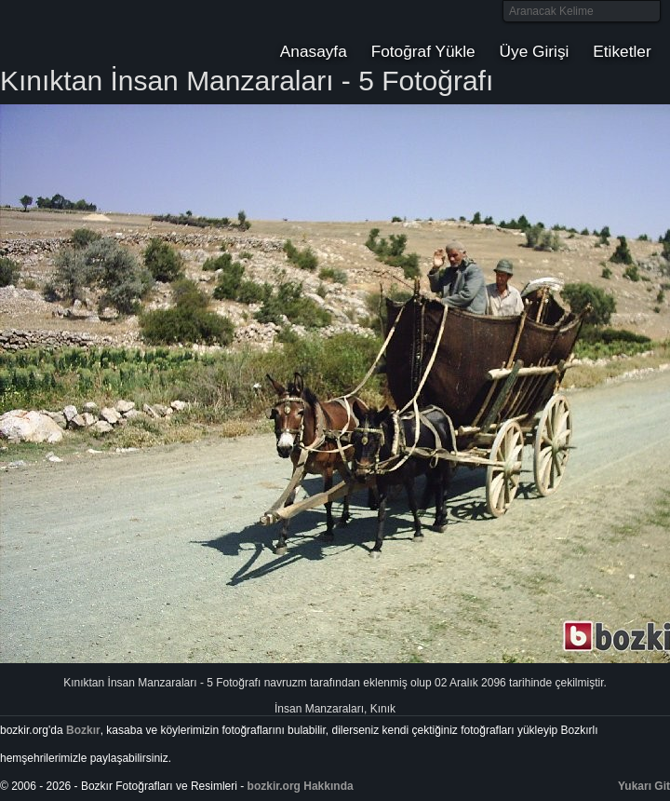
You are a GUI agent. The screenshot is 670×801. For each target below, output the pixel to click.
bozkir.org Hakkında (301, 786)
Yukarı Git (644, 786)
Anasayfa (313, 51)
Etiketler (621, 51)
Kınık (382, 708)
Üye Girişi (535, 51)
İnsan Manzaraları (319, 708)
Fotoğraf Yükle (423, 51)
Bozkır (125, 32)
